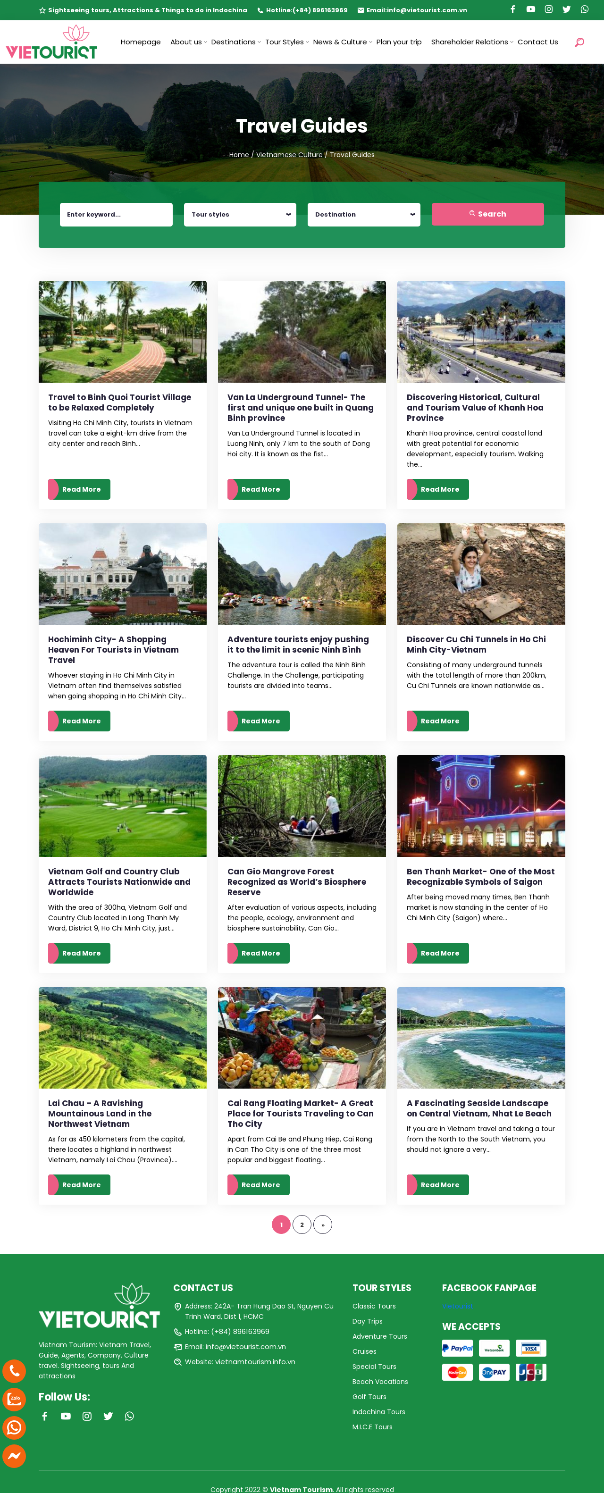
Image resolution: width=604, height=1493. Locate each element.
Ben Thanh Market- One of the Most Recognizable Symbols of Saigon (481, 876)
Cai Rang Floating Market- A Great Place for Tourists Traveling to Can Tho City (300, 1113)
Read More (81, 489)
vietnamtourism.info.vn (255, 1362)
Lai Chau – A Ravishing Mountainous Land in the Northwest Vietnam (99, 1113)
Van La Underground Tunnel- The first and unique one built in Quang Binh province (300, 407)
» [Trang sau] (323, 1224)
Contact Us (538, 42)
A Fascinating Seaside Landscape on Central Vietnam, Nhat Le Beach (479, 1108)
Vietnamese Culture (289, 154)
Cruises (364, 1351)
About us (186, 42)
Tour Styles (284, 42)
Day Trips (367, 1321)
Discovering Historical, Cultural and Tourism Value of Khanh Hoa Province (475, 407)
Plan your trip (399, 42)
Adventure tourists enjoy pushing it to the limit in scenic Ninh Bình (298, 644)
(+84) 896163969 (320, 10)
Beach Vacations (380, 1381)
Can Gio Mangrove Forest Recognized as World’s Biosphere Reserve (296, 881)
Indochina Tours (378, 1412)
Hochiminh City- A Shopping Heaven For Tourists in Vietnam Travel (113, 649)
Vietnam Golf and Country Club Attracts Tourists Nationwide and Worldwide (119, 881)
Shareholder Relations (469, 42)
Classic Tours (374, 1306)
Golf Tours (369, 1396)
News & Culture (340, 42)
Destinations (233, 42)
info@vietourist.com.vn (427, 10)
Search (487, 214)
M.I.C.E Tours (372, 1427)
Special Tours (374, 1366)
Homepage (141, 42)
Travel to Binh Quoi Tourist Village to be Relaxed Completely (119, 402)
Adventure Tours (379, 1336)
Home (239, 154)
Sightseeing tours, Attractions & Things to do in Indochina (147, 10)
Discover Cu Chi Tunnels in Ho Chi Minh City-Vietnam (476, 644)
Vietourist (457, 1306)
